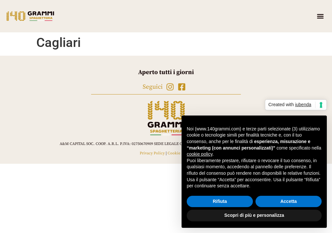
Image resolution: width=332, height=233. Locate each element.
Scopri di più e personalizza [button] (254, 215)
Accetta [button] (288, 201)
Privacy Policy (152, 153)
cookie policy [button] (199, 154)
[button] (320, 16)
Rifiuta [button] (220, 201)
